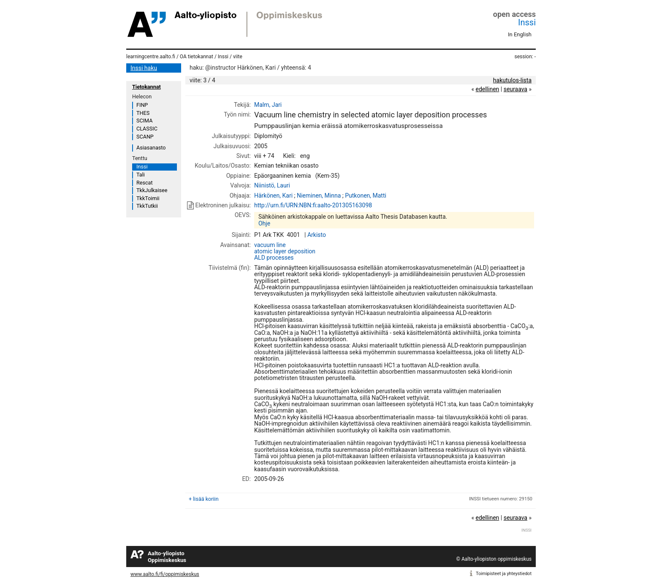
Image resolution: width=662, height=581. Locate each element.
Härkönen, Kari (273, 195)
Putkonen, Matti (365, 195)
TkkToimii (148, 198)
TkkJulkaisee (151, 190)
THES (142, 113)
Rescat (144, 182)
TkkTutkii (147, 206)
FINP (142, 105)
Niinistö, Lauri (272, 185)
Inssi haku (143, 68)
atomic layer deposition (284, 251)
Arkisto (316, 234)
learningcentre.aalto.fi (150, 57)
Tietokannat (146, 87)
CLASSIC (146, 128)
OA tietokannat (196, 57)
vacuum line (270, 245)
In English (520, 34)
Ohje (264, 223)
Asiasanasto (151, 147)
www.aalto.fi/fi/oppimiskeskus (164, 574)
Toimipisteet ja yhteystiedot (504, 573)
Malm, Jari (268, 104)
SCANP (145, 136)
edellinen (487, 89)
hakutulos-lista (512, 80)
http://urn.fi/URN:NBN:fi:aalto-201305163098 (313, 205)
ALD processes (274, 257)
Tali (140, 174)
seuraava (515, 89)
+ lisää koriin (204, 499)
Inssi (527, 22)
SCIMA (144, 120)
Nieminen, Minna (319, 195)
